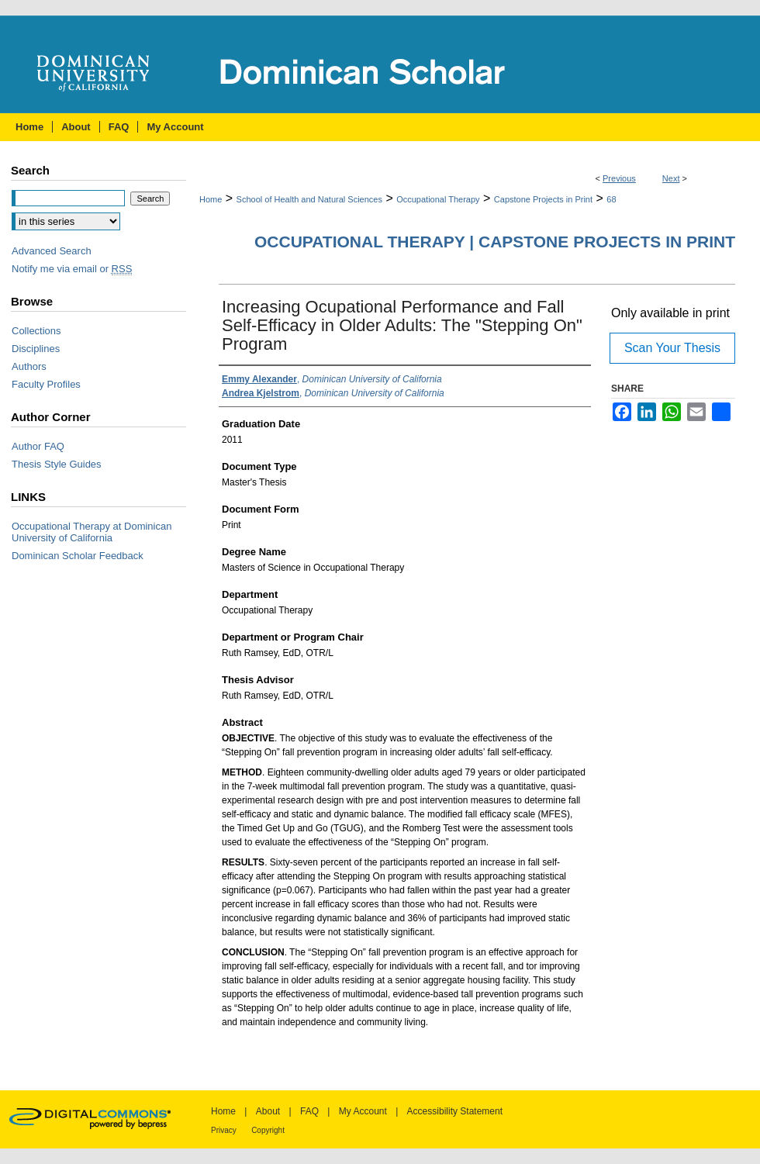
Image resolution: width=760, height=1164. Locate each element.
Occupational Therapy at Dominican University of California (91, 532)
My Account (363, 1111)
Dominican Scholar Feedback (77, 555)
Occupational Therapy (437, 199)
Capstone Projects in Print (543, 199)
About (268, 1111)
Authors (29, 366)
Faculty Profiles (46, 384)
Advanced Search (52, 251)
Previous (619, 178)
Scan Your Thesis (672, 347)
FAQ (309, 1111)
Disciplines (36, 348)
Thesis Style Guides (57, 464)
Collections (36, 331)
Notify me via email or (72, 269)
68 (611, 199)
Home (210, 199)
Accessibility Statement (455, 1111)
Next (671, 178)
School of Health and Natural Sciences (309, 199)
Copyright (268, 1130)
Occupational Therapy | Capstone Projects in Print (494, 241)
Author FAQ (38, 446)
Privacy (224, 1130)
